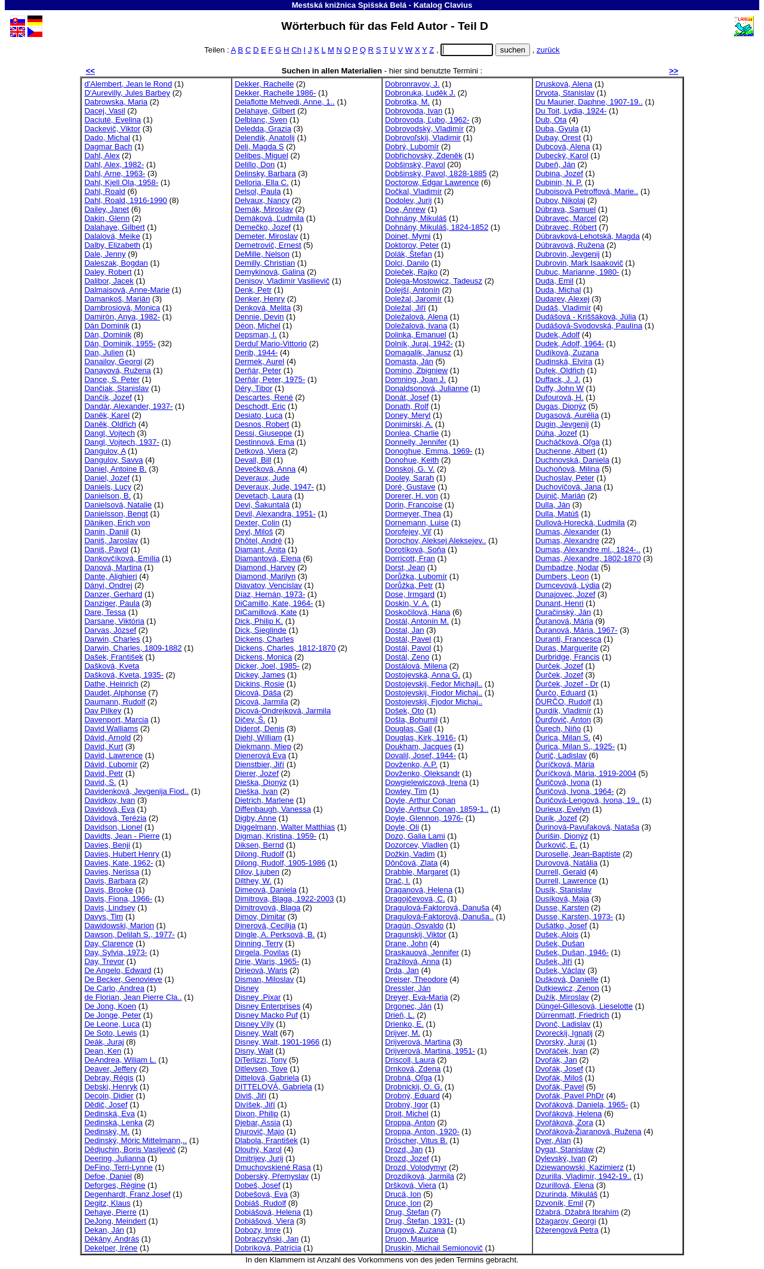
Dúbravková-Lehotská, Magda (587, 236)
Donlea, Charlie (412, 433)
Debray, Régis (108, 1077)
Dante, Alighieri (110, 576)
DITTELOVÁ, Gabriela (273, 1086)
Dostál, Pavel (408, 638)
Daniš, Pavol (106, 549)
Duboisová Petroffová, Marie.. (586, 191)
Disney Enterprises (267, 1006)
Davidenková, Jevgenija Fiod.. (136, 791)
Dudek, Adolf (557, 334)
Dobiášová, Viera (264, 1220)
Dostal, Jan (404, 630)
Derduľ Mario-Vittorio (271, 343)
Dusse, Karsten (562, 907)
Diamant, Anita (260, 549)
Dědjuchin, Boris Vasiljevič (129, 1149)
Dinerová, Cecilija (265, 925)
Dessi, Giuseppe (263, 433)
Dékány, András (111, 1238)
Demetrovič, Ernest (268, 245)
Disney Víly (254, 1023)
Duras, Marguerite (566, 647)
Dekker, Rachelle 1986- (275, 92)
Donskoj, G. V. (410, 468)
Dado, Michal (107, 137)
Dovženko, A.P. (411, 764)
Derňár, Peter (258, 370)
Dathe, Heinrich (111, 683)
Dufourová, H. (559, 397)
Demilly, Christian (265, 262)
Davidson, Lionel (113, 827)
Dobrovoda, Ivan (413, 110)
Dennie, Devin (259, 316)
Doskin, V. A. (407, 603)
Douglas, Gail (408, 728)
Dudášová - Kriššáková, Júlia (585, 316)
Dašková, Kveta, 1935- (124, 674)
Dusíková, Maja (562, 898)
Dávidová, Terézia (115, 818)
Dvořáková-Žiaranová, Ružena (588, 1131)
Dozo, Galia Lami (415, 835)
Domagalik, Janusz (418, 352)
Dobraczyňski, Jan (266, 1238)
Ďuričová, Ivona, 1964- (574, 791)
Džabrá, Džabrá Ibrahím (577, 1212)
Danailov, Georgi (113, 361)
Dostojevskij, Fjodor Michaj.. (433, 701)
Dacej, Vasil (104, 110)
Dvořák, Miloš (559, 1077)
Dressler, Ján (408, 988)
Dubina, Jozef (559, 173)
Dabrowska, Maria (115, 101)
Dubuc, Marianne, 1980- (577, 271)
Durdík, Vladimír (563, 710)
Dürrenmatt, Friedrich (572, 1015)
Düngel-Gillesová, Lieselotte (584, 1006)
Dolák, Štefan (408, 254)
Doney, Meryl (407, 415)
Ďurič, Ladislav (561, 755)
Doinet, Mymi (408, 236)
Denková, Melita (263, 307)
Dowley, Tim (406, 791)
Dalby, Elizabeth (112, 245)
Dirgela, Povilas (262, 952)
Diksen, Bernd (259, 844)
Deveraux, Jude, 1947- (274, 486)
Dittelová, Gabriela (267, 1077)
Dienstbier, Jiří (259, 764)
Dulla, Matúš (557, 513)
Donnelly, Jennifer (416, 442)
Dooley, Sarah (409, 477)
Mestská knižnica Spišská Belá (349, 5)
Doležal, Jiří (405, 307)
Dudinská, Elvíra (563, 361)
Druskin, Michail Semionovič (434, 1247)
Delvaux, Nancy (262, 200)
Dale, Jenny (104, 254)
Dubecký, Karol (562, 155)
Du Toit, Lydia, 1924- (571, 110)
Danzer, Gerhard (113, 594)
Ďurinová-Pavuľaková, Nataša (587, 827)
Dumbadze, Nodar (567, 567)
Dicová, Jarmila (261, 701)
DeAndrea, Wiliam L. (120, 1059)
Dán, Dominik (107, 334)
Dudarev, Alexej (562, 298)
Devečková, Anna (265, 468)
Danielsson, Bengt (115, 513)
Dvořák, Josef (559, 1068)
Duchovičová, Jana (568, 486)
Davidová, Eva (109, 809)
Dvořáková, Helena (568, 1113)
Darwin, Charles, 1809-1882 (132, 647)
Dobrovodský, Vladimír (424, 128)
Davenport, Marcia (116, 719)
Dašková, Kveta (111, 665)
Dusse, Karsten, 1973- (574, 916)
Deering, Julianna (114, 1158)
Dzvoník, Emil (559, 1203)
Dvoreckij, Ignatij (564, 1032)
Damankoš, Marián (117, 298)
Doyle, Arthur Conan (420, 800)
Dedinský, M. (107, 1131)
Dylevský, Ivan (560, 1158)
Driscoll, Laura (410, 1059)
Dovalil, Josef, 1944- (420, 755)
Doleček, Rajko (411, 271)
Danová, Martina (112, 567)
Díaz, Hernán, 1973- (270, 594)
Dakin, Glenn (107, 218)
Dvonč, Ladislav (563, 1023)
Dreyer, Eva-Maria (416, 997)
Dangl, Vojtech (109, 433)
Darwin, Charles (112, 638)
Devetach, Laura (263, 495)
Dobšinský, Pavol (415, 164)
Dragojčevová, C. (415, 898)
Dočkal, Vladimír (413, 191)
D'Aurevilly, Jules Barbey (127, 92)
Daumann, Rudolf (114, 701)
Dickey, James (260, 674)
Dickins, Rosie (259, 683)
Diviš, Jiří (250, 1095)
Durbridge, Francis (567, 656)
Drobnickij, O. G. (413, 1086)
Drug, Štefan (407, 1212)
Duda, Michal (558, 289)
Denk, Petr (253, 289)
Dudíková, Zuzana (567, 352)
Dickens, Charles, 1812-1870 (285, 647)
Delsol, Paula (258, 191)
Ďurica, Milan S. (563, 737)
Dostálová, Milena (416, 665)
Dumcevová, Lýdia (567, 585)
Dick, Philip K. (259, 621)
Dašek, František (113, 656)
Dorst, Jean (405, 567)
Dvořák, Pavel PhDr (569, 1095)
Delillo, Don (255, 164)
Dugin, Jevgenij (562, 424)
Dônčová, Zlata (411, 862)
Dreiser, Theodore (416, 979)
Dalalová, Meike (112, 236)
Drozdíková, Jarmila (419, 1176)
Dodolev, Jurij (408, 200)
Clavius (459, 5)
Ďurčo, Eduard (560, 692)
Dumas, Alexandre (567, 540)
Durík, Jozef (556, 818)
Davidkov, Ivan (109, 800)
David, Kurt (103, 746)
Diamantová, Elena (268, 558)
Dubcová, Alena (562, 146)
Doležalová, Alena (416, 316)
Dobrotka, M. (407, 101)
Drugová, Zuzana (415, 1229)
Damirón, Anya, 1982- (122, 316)
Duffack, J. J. (558, 379)
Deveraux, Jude (262, 477)
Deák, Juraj (104, 1041)
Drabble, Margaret (416, 871)
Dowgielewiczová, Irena (426, 782)
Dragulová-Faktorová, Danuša (437, 907)
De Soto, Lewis (110, 1032)
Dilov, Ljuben (257, 871)
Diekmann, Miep (263, 746)
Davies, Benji (107, 844)
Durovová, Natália (566, 862)
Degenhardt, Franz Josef (127, 1194)
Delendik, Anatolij (265, 137)
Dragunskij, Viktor (415, 934)
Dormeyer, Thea (413, 513)
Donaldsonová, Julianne (427, 388)
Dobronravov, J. (412, 83)
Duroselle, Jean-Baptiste (578, 853)
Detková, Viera (260, 450)
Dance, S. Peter (112, 379)
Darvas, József (110, 630)
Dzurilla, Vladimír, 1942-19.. (583, 1176)
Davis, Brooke (108, 889)
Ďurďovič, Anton (563, 719)
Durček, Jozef (559, 665)
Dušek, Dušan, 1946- (572, 952)
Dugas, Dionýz (560, 406)
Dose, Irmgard (410, 594)
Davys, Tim (103, 916)
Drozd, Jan (404, 1149)
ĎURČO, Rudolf (563, 701)
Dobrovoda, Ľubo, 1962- (427, 119)
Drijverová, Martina (418, 1041)
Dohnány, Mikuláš (415, 218)
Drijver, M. (402, 1032)
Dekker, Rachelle (264, 83)
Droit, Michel (407, 1113)
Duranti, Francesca (568, 638)
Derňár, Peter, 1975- (270, 379)
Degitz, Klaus (107, 1203)
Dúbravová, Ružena (570, 245)
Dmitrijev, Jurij (259, 1158)
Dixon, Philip (256, 1113)
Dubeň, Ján (555, 164)
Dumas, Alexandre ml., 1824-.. (587, 549)
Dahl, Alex (101, 155)
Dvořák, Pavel (559, 1086)
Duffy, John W (559, 388)
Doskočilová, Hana (417, 612)
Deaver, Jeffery (110, 1068)
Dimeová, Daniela (265, 889)
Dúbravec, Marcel (566, 218)
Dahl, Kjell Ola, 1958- (121, 182)
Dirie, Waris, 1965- (267, 961)
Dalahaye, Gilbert (114, 227)
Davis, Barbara (110, 880)
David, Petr (103, 773)
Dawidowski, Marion (119, 925)
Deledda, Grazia (263, 128)
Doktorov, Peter (412, 245)
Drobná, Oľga (408, 1077)
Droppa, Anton (410, 1122)
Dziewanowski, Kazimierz (579, 1167)
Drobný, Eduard (412, 1095)
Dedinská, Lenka (113, 1122)
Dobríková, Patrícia (268, 1247)
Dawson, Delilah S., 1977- (129, 934)
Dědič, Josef (105, 1104)
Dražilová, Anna (412, 961)
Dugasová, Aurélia (567, 415)
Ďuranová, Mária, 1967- (576, 630)
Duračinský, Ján (563, 612)
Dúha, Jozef (556, 433)
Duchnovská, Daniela (572, 459)
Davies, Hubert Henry (121, 853)
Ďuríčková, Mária (564, 764)
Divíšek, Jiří (255, 1104)
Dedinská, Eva (109, 1113)
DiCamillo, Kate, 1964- (274, 603)
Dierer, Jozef (257, 773)
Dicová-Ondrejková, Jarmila (283, 710)
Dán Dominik (106, 325)
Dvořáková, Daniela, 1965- (581, 1104)
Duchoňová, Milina (567, 468)
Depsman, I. (256, 334)
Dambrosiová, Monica (122, 307)
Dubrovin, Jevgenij (567, 254)
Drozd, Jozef (407, 1158)
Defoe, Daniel (107, 1176)
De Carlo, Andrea (114, 988)
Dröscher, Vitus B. (416, 1140)
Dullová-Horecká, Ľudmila (580, 522)
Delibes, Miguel (261, 155)
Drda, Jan (402, 970)
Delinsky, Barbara (265, 173)
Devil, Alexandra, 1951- (275, 513)
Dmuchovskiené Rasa (273, 1167)
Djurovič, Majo (259, 1131)
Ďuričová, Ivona (562, 782)
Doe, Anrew (405, 209)
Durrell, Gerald (560, 871)
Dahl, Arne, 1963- (114, 173)
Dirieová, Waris (261, 970)
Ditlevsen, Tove (261, 1068)
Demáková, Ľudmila (269, 218)
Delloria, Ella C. (261, 182)
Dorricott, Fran (410, 558)
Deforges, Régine (114, 1185)
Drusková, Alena (563, 83)
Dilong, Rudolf (259, 853)
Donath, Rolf (407, 406)
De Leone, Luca (112, 1023)
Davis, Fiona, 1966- (118, 898)
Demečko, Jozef (263, 227)
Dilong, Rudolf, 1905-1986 (280, 862)
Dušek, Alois (556, 934)
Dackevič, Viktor (112, 128)
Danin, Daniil (106, 531)
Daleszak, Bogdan (115, 262)
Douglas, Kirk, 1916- (420, 737)
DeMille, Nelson (262, 254)
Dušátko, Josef (561, 925)
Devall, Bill (253, 459)
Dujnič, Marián (560, 495)
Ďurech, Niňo (558, 728)
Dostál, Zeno (407, 656)
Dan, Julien (104, 352)
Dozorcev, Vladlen (416, 844)
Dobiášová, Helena (268, 1212)
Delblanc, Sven (261, 119)
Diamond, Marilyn (265, 576)
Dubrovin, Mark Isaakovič (579, 262)
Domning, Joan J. (415, 379)
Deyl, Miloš (254, 531)
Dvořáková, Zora (564, 1122)
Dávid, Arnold (107, 737)
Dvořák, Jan (556, 1059)
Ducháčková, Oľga (567, 442)
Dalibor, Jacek (108, 280)
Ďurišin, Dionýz (561, 835)
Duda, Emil (554, 280)
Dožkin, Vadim (410, 853)
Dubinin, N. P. (559, 182)
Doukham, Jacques (418, 746)
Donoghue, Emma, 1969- (428, 450)
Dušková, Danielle (567, 979)
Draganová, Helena (418, 889)
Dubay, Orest (558, 137)
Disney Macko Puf (266, 1015)
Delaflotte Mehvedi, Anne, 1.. (285, 101)
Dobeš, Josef (258, 1185)
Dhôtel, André (258, 540)
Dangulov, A (104, 450)
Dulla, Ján (552, 504)
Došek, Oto (404, 710)
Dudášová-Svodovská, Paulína (588, 325)
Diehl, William (258, 737)
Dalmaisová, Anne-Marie (127, 289)
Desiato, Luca (258, 415)
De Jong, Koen (110, 1006)
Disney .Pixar (258, 997)
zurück (548, 49)
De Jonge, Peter (112, 1015)
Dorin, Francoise (413, 504)
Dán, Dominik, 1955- (120, 343)
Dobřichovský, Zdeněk (424, 155)
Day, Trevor (104, 961)
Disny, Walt (254, 1050)
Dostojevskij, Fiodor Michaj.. (433, 692)
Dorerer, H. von (411, 495)
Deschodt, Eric (260, 406)
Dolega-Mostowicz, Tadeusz (433, 280)
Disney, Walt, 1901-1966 (277, 1041)
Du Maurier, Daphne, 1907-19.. (589, 101)
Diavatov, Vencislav (268, 585)
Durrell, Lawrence (566, 880)
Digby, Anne (255, 818)
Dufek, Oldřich (560, 370)
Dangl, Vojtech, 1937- (121, 442)
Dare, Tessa (105, 612)
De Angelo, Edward (117, 970)
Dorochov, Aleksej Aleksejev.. (435, 540)
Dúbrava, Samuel (565, 209)
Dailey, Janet (106, 209)
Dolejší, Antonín (412, 289)
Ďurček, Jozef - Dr (567, 683)
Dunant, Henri (559, 603)
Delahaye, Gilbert (265, 110)
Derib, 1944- (256, 352)
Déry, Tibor (253, 388)
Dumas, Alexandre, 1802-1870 (588, 558)
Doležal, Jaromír (413, 298)
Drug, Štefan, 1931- (419, 1220)
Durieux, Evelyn (562, 809)
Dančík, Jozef (107, 397)
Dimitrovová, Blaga (267, 907)
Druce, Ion (403, 1203)
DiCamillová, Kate (266, 612)
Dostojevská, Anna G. (422, 674)
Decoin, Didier (108, 1095)
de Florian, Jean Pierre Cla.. (132, 997)
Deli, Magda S (259, 146)
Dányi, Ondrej (108, 585)
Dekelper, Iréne (110, 1247)
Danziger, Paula (112, 603)
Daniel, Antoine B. (115, 468)
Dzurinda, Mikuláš (566, 1194)
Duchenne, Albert (565, 450)
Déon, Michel (258, 325)
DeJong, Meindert (115, 1220)
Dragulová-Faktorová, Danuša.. (439, 916)
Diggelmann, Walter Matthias (285, 827)
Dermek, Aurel (259, 361)
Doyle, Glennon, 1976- (424, 818)
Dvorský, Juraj (560, 1041)
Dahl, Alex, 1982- (114, 164)
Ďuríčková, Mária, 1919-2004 (585, 773)
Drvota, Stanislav (564, 92)
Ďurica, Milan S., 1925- (575, 746)
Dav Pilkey (102, 710)
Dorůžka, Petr (409, 585)
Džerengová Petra (567, 1229)
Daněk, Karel (107, 415)
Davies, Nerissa (111, 871)
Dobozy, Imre (258, 1229)
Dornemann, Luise (417, 522)
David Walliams (111, 728)
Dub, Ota (550, 119)
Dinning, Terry (259, 943)
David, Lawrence (113, 755)
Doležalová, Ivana (416, 325)
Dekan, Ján (104, 1229)
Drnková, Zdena (412, 1068)
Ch (296, 49)
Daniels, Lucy (107, 486)
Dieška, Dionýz (260, 782)
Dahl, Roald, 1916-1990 (125, 200)
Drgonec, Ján (408, 1006)
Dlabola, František (266, 1140)
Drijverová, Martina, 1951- (430, 1050)
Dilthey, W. (253, 880)
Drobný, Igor (406, 1104)
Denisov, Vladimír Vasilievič (282, 280)
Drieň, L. (400, 1015)
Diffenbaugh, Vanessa (273, 809)
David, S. (100, 782)
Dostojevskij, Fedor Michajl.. (433, 683)
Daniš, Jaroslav (111, 540)
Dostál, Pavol (408, 647)
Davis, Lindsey (109, 907)
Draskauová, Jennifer (422, 952)
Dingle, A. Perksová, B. (275, 934)
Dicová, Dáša (258, 692)
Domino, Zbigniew (416, 370)
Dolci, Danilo (407, 262)
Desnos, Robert (262, 424)
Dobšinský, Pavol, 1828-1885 (436, 173)
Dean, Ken (102, 1050)
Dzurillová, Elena (564, 1185)
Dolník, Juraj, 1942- (419, 343)
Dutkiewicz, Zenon (567, 988)
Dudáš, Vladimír (563, 307)
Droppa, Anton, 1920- (422, 1131)
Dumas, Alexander (567, 531)
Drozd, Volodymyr (415, 1167)
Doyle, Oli (402, 827)
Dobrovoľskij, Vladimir (423, 137)
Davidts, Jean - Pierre (121, 835)
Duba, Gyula (557, 128)
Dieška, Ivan (256, 791)
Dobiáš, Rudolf (260, 1203)
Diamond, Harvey (265, 567)
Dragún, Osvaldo (414, 925)
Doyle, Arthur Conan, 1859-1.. (436, 809)
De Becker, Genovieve (123, 979)
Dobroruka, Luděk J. (420, 92)
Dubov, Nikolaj (560, 200)
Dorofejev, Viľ (408, 531)
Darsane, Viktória (114, 621)
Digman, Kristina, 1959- (275, 835)
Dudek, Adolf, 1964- (569, 343)
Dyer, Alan (553, 1140)
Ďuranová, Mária (564, 621)
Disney (246, 988)
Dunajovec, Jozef (565, 594)
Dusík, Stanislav (563, 889)
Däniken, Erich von (117, 522)
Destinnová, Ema (264, 442)
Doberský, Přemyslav (272, 1176)
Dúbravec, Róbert (566, 227)
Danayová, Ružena (117, 370)
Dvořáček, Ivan (561, 1050)
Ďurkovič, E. (556, 844)
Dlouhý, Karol (258, 1149)
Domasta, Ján (409, 361)
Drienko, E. (404, 1023)
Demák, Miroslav (264, 209)
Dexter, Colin (257, 522)
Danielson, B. (107, 495)
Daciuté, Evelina (112, 119)
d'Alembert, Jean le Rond (128, 83)
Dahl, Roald (104, 191)
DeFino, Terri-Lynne (118, 1167)
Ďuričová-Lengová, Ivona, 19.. (587, 800)
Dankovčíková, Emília (121, 558)
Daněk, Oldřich (110, 424)
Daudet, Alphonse (115, 692)
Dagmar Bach (108, 146)
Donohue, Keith (412, 459)
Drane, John (406, 943)
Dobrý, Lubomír (412, 146)
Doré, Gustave (410, 486)
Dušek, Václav (560, 970)
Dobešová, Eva (261, 1194)
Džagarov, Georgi (565, 1220)
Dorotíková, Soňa (415, 549)
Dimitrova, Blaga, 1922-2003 (284, 898)
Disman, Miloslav (264, 979)
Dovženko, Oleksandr (422, 773)
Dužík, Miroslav (562, 997)
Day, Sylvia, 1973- (115, 952)
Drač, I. (397, 880)
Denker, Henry (260, 298)
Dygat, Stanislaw (564, 1149)
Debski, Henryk (110, 1086)
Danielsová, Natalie (118, 504)
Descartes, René (264, 397)
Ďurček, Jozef (559, 674)
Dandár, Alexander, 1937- (128, 406)
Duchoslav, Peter (564, 477)
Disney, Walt (256, 1032)
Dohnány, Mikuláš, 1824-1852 (436, 227)
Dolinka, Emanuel (415, 334)
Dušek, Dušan (559, 943)
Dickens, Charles (264, 638)
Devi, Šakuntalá (262, 504)
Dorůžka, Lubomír (416, 576)
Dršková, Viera (410, 1185)
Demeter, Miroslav (266, 236)
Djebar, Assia (258, 1122)
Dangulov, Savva (113, 459)
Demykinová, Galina (269, 271)
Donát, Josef (407, 397)
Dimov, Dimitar (260, 916)
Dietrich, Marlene (264, 800)
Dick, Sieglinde (260, 630)
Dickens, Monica (263, 656)
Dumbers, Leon (562, 576)
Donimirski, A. (409, 424)
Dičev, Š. (250, 719)
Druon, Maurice (412, 1238)
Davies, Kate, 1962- (118, 862)
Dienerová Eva (260, 755)
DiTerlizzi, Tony (260, 1059)
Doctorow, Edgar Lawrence (432, 182)
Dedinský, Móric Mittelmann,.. (135, 1140)
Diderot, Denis (259, 728)
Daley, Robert (107, 271)
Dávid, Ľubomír (110, 764)
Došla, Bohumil (411, 719)
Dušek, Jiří (553, 961)
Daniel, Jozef (107, 477)
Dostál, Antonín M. (417, 621)
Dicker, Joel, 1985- (267, 665)
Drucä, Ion (403, 1194)
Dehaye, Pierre (110, 1212)
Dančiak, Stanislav (116, 388)
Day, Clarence (108, 943)
